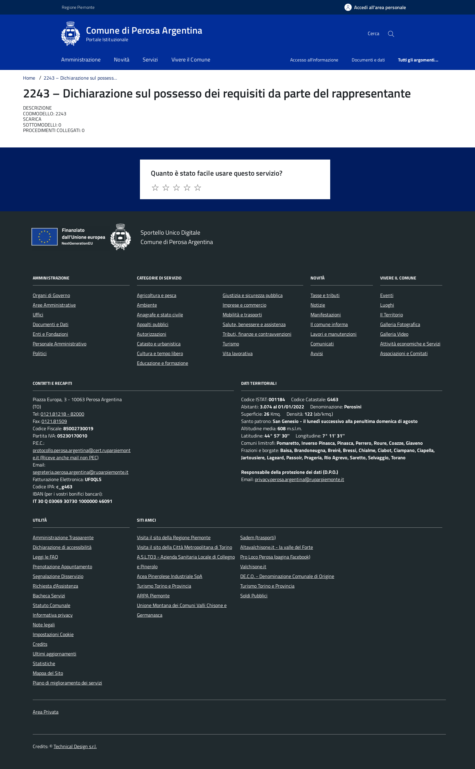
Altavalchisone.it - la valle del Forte (276, 547)
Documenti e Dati (50, 324)
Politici (40, 353)
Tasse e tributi (325, 295)
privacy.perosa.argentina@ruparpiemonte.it (299, 479)
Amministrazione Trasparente (63, 537)
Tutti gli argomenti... (418, 59)
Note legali (44, 624)
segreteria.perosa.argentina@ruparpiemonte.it (80, 472)
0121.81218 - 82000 (62, 414)
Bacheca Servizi (49, 595)
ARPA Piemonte (153, 595)
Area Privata (45, 711)
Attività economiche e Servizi (410, 343)
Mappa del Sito (48, 673)
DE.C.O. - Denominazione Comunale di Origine (287, 576)
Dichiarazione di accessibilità (62, 547)
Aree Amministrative (54, 305)
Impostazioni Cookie (53, 634)
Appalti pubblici (152, 324)
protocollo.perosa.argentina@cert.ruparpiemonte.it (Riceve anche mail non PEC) (82, 454)
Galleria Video (394, 334)
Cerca (373, 33)
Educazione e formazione (162, 363)
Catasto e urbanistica (159, 343)
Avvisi (317, 353)
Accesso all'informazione (314, 59)
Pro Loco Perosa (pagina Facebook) (275, 556)
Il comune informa (329, 324)
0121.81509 (54, 421)
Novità (121, 59)
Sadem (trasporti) (258, 537)
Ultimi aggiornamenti (54, 653)
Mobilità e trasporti (242, 314)
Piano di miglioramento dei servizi (67, 682)
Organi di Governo (51, 295)
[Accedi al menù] (30, 33)
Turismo (231, 343)
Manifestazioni (326, 314)
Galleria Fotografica (400, 324)
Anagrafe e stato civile (160, 314)
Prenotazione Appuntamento (62, 566)
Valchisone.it (253, 566)
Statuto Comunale (51, 605)
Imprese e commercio (244, 305)
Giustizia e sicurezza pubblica (253, 295)
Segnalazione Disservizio (58, 576)
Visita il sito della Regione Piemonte (174, 537)
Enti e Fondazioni (50, 334)
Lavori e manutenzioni (334, 334)
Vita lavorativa (238, 353)
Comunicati (322, 343)
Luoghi (387, 305)
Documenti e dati (368, 59)
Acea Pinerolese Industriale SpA (169, 576)
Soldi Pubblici (253, 595)
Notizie (318, 305)
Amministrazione (81, 59)
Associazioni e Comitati (404, 353)
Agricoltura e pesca (156, 295)
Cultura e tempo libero (160, 353)
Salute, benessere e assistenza (254, 324)
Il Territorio (391, 314)
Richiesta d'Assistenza (55, 585)
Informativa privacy (53, 615)
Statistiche (44, 663)
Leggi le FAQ (45, 556)
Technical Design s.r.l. (75, 746)
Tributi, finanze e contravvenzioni (257, 334)
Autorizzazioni (151, 334)
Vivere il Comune (190, 59)
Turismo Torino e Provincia (164, 585)
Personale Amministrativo (59, 343)
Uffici (38, 314)
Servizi (150, 59)
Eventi (387, 295)
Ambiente (147, 305)
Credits (40, 644)
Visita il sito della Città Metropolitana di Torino (184, 547)
